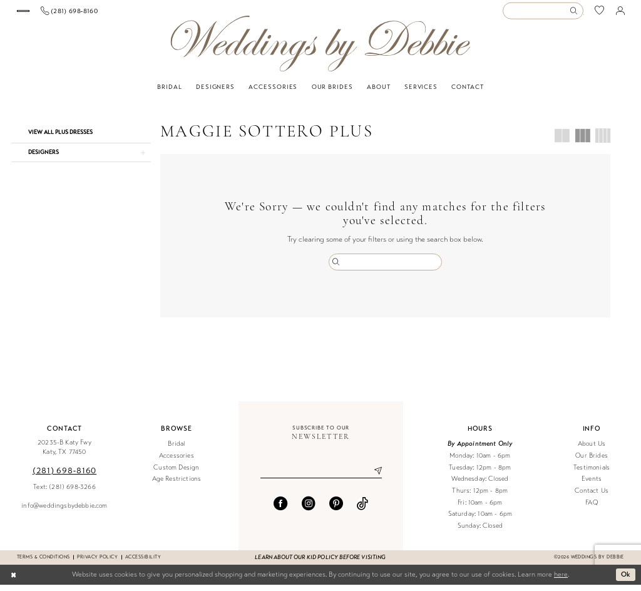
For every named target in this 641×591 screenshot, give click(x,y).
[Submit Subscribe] (373, 478)
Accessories (176, 462)
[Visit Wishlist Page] (599, 14)
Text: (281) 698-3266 (64, 493)
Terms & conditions (43, 563)
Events (592, 485)
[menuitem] (63, 14)
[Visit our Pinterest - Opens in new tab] (336, 509)
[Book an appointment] (62, 14)
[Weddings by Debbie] (320, 50)
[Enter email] (321, 478)
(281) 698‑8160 (64, 476)
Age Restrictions (177, 485)
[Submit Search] (576, 14)
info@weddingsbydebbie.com (64, 512)
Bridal (176, 450)
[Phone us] (148, 13)
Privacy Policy (97, 563)
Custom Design (176, 474)
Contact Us (591, 497)
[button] (620, 13)
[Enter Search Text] (543, 14)
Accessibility (143, 563)
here (561, 581)
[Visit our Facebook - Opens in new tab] (280, 509)
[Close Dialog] (13, 581)
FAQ (591, 509)
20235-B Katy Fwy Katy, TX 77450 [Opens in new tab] (64, 454)
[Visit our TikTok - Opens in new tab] (362, 509)
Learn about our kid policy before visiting (320, 563)
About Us (591, 450)
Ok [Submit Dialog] (626, 580)
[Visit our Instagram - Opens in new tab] (308, 509)
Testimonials (591, 474)
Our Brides (591, 462)
